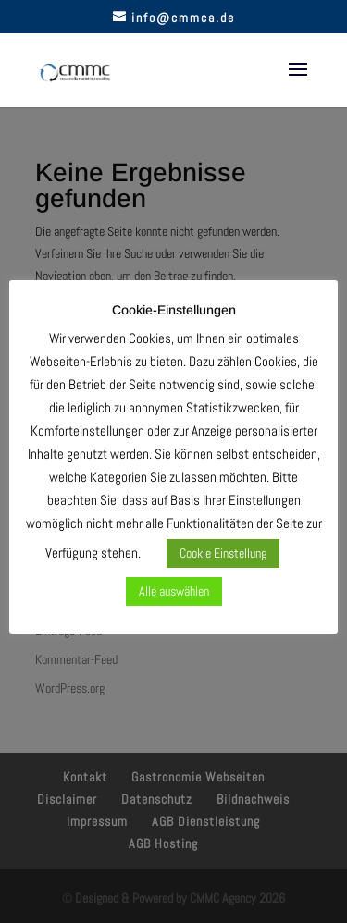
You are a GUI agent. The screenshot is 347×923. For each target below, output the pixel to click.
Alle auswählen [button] (174, 591)
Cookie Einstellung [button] (223, 553)
